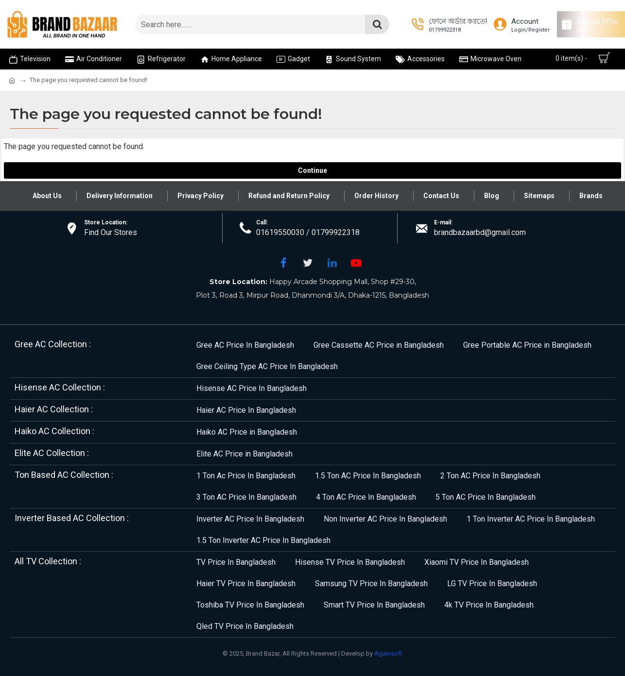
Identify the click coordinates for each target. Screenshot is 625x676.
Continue (312, 170)
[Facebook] (283, 262)
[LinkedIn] (332, 262)
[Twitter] (307, 262)
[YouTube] (356, 262)
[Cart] (581, 58)
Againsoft (388, 653)
